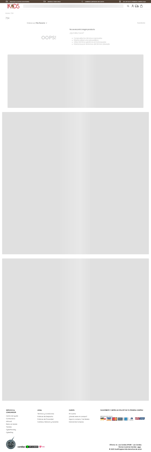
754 (12, 13)
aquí (139, 447)
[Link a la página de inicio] (7, 13)
